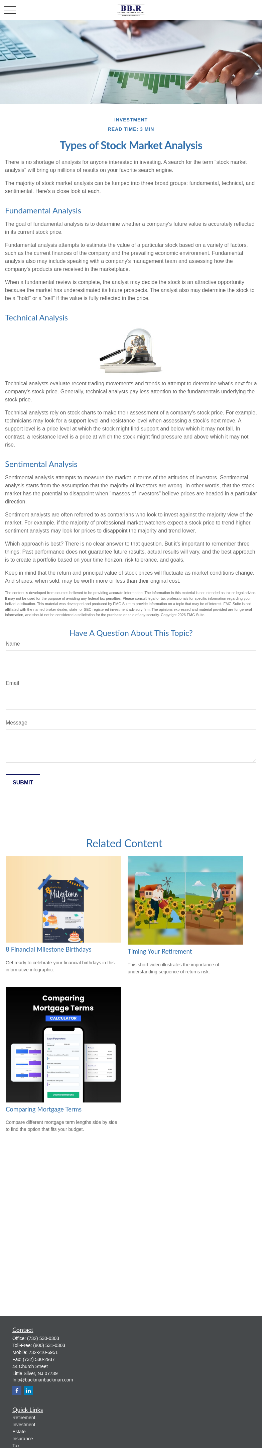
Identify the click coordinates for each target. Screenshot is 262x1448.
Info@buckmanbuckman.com (42, 1379)
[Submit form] (23, 782)
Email (12, 683)
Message (16, 723)
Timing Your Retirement (160, 951)
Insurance (22, 1438)
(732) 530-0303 (43, 1338)
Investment (23, 1424)
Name (13, 644)
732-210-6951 (43, 1352)
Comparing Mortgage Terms (44, 1109)
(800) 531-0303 (49, 1345)
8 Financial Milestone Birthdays (49, 949)
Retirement (23, 1417)
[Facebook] (16, 1390)
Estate (19, 1431)
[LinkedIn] (28, 1390)
